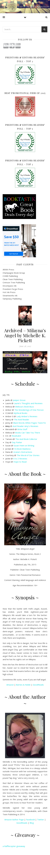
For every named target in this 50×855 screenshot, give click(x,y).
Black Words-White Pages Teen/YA (29, 422)
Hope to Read (20, 461)
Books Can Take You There (27, 432)
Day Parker (17, 442)
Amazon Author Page (14, 819)
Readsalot (16, 435)
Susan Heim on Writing (24, 445)
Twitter (40, 819)
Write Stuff (22, 429)
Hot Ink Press (9, 292)
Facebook (30, 819)
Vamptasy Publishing (12, 298)
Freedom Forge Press (13, 289)
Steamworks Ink (10, 295)
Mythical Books (20, 413)
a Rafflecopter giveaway (14, 846)
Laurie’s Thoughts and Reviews (28, 403)
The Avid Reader (21, 419)
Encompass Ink (9, 285)
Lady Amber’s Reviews (26, 416)
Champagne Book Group (14, 272)
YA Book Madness (22, 448)
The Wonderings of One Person (29, 410)
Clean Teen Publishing (13, 279)
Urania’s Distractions (22, 452)
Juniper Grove (19, 400)
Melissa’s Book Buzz (24, 406)
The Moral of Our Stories (28, 455)
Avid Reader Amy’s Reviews (25, 426)
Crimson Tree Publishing (14, 282)
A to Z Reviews (20, 458)
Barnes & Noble (23, 684)
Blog (32, 822)
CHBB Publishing (10, 276)
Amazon (10, 684)
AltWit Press (8, 269)
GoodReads (38, 684)
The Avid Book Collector (26, 439)
